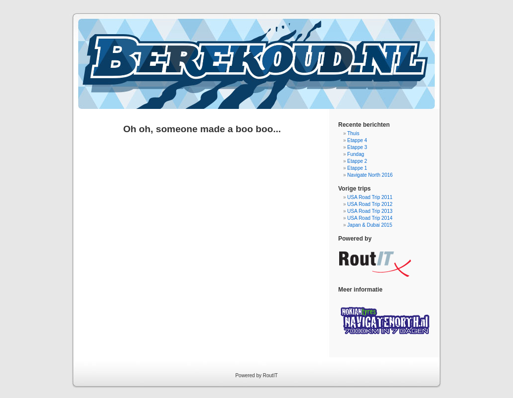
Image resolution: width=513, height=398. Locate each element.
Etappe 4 (357, 140)
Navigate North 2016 (370, 175)
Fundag (355, 154)
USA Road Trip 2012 (369, 204)
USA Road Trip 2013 (369, 211)
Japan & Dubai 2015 (369, 225)
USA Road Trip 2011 (369, 197)
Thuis (353, 133)
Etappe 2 (357, 161)
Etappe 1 (357, 168)
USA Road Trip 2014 (369, 218)
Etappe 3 (357, 147)
